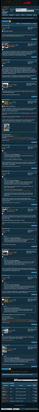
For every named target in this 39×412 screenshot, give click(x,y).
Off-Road (6, 7)
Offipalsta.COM (6, 6)
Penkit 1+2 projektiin (5, 392)
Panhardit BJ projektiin (5, 398)
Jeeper (11, 330)
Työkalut (18, 23)
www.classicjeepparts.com (8, 340)
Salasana (11, 10)
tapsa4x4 (11, 84)
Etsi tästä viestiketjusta (26, 23)
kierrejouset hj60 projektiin (5, 395)
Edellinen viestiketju (15, 371)
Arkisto (33, 409)
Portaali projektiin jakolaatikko (5, 388)
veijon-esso (12, 210)
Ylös (37, 409)
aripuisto (4, 27)
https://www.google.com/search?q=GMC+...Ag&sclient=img (17, 190)
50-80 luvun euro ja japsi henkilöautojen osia (18, 138)
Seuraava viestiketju (23, 371)
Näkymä (34, 23)
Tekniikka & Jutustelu (6, 9)
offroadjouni (12, 45)
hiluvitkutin (10, 349)
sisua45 (11, 102)
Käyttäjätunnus (13, 9)
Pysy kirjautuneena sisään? (33, 9)
